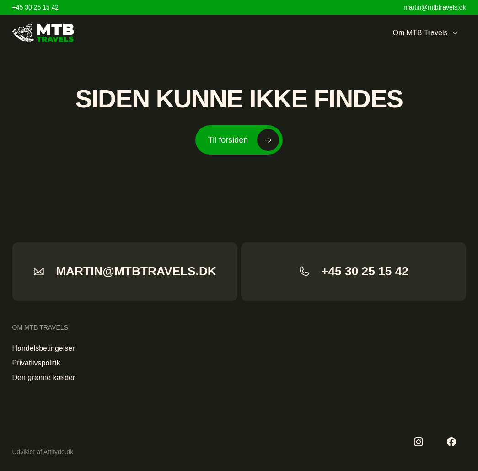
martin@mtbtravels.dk (434, 7)
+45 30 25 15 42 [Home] (35, 7)
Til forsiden (243, 140)
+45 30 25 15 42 (353, 271)
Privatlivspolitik (36, 363)
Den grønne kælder (43, 377)
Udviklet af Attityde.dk (43, 451)
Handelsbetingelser (43, 348)
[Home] (43, 33)
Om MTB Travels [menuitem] (425, 33)
